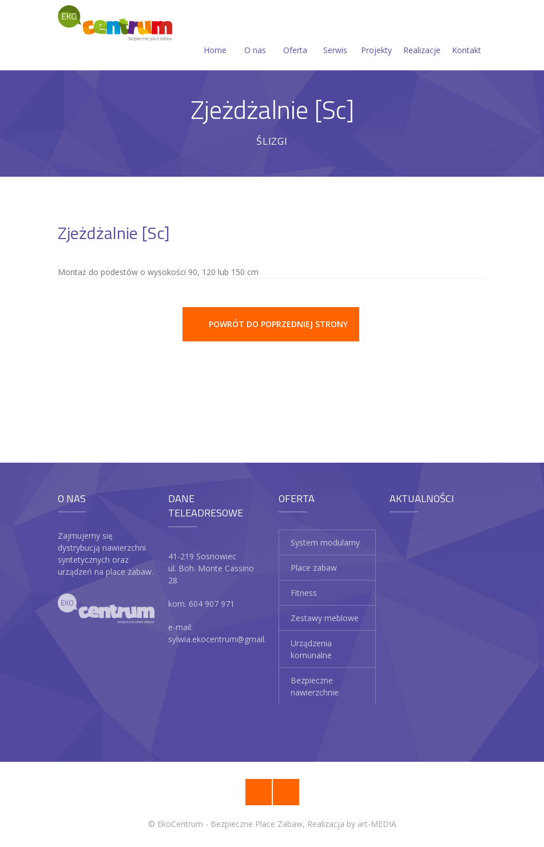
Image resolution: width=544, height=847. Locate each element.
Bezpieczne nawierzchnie (315, 686)
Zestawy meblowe (325, 618)
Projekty (376, 36)
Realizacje (421, 36)
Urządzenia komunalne (311, 649)
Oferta (295, 36)
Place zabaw (314, 567)
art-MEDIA (377, 823)
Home (215, 36)
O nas (255, 36)
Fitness (304, 592)
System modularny (325, 542)
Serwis (335, 36)
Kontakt (466, 36)
